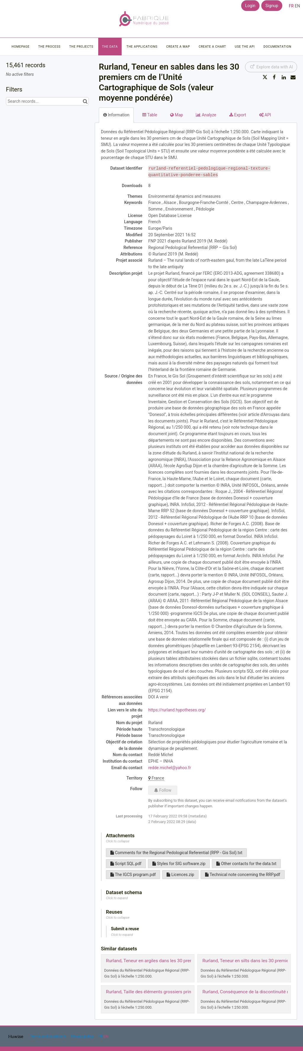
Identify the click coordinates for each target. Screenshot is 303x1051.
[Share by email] (293, 77)
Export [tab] (237, 115)
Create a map (178, 47)
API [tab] (265, 115)
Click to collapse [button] (117, 841)
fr (291, 6)
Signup (271, 5)
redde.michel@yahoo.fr (169, 767)
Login (250, 5)
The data (110, 47)
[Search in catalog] (85, 101)
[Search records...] (47, 101)
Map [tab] (176, 115)
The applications (142, 47)
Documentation (277, 47)
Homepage (21, 47)
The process (49, 47)
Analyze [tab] (206, 115)
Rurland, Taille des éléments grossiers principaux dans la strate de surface (181, 991)
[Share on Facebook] (274, 77)
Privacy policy (82, 1036)
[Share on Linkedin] (284, 77)
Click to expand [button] (117, 898)
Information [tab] (116, 115)
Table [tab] (149, 115)
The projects (81, 47)
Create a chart (212, 47)
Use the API (245, 47)
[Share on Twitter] (265, 77)
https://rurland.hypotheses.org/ (177, 710)
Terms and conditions (48, 1036)
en (297, 6)
